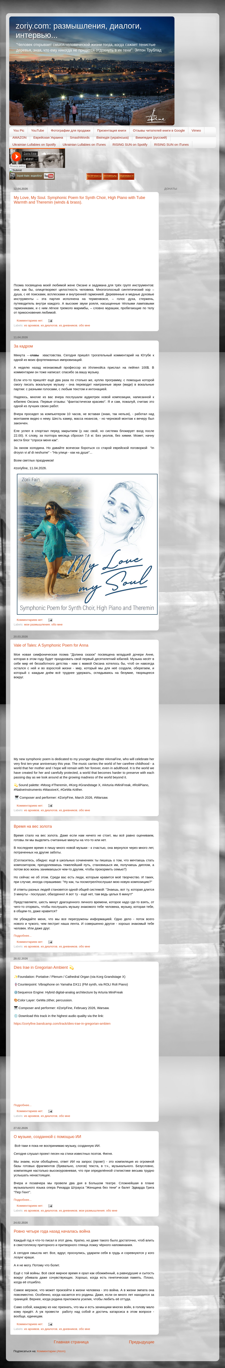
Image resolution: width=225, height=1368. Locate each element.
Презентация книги (111, 130)
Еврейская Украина (48, 137)
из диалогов (49, 325)
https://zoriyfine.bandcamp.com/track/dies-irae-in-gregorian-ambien (62, 1023)
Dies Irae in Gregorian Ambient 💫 (44, 967)
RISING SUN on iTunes (171, 144)
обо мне (84, 325)
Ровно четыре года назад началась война (52, 1231)
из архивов (31, 325)
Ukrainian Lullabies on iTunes (84, 144)
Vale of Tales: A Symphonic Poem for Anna (51, 645)
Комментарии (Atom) (51, 1351)
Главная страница (71, 1342)
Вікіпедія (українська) (112, 137)
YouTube (37, 130)
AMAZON (20, 137)
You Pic (18, 130)
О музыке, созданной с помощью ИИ (47, 1136)
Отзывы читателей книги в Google (159, 130)
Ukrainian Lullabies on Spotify (34, 144)
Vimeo (196, 130)
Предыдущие (141, 1342)
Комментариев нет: (30, 320)
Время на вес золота (33, 826)
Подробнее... (23, 935)
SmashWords (80, 137)
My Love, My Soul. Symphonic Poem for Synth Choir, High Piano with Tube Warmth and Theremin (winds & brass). (79, 199)
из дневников (68, 325)
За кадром (23, 346)
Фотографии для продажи (71, 130)
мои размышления (37, 624)
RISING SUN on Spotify (129, 144)
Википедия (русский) (151, 137)
